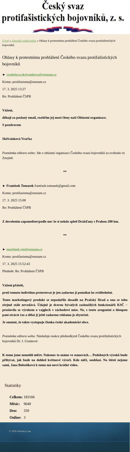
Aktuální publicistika (24, 40)
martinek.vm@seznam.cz (24, 249)
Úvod (5, 40)
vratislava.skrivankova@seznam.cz (31, 74)
